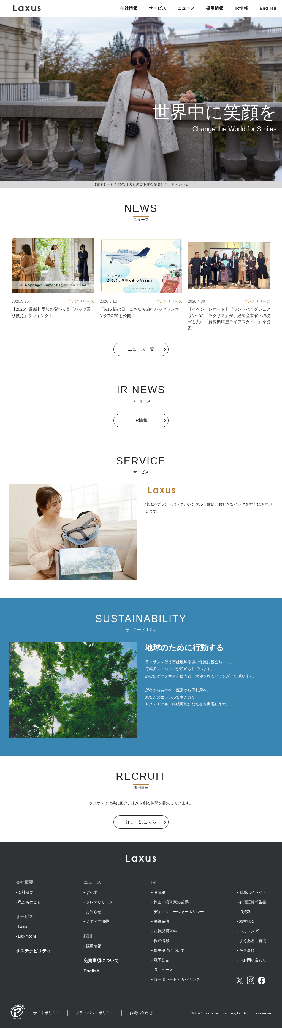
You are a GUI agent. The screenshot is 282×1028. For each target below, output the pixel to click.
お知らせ (93, 912)
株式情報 (161, 941)
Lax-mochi (27, 936)
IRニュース (163, 970)
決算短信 (161, 921)
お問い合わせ (141, 1013)
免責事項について (101, 960)
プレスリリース (99, 902)
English (267, 8)
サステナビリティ (33, 950)
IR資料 (245, 912)
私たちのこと (29, 902)
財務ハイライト (252, 892)
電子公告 (161, 960)
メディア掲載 (97, 921)
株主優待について (169, 950)
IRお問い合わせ (252, 960)
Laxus (23, 926)
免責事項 (247, 950)
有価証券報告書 (252, 902)
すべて (91, 892)
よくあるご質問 (252, 941)
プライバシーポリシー (94, 1013)
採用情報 (215, 8)
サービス (157, 8)
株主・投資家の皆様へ (173, 902)
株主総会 (247, 921)
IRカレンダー (250, 931)
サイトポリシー (46, 1013)
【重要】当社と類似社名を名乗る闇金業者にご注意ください (141, 185)
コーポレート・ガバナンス (177, 979)
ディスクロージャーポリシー (179, 912)
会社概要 (25, 892)
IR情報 (241, 8)
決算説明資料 (165, 931)
